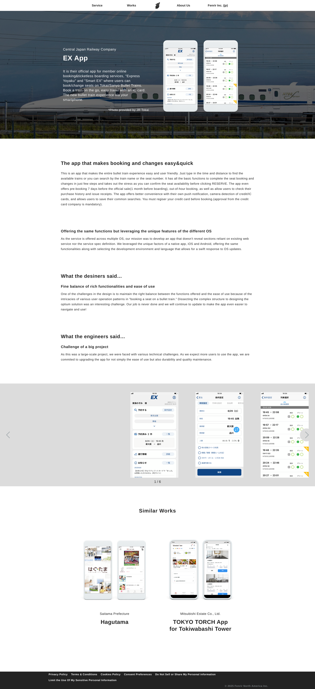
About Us (183, 5)
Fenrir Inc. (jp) (218, 5)
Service (97, 5)
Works (131, 5)
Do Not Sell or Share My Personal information (185, 674)
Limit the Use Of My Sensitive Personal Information (83, 680)
